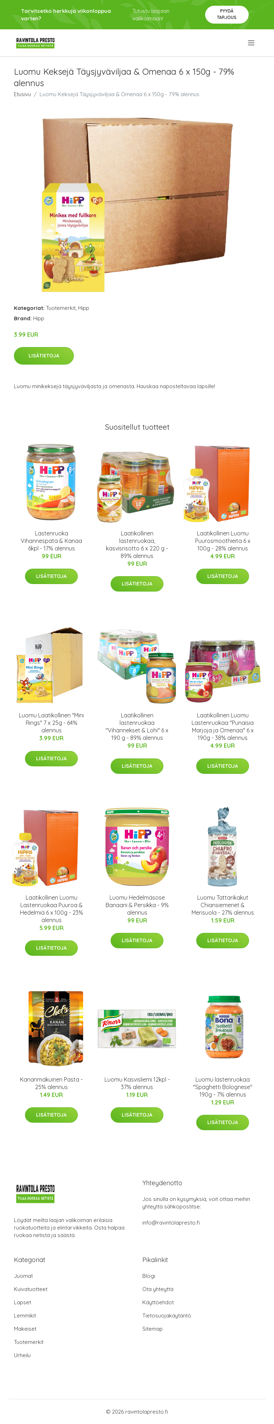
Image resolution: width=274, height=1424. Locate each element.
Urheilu (22, 1355)
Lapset (22, 1302)
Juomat (23, 1275)
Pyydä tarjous (227, 14)
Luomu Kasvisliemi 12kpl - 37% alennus (137, 1083)
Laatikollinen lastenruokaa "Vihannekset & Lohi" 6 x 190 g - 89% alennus (137, 726)
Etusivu (22, 94)
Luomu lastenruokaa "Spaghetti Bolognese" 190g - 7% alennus (222, 1087)
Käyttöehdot (158, 1302)
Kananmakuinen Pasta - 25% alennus (51, 1083)
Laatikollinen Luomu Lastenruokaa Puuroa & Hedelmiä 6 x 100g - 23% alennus (51, 909)
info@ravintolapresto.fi (171, 1222)
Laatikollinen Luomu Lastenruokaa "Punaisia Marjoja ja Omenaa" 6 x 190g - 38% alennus (223, 726)
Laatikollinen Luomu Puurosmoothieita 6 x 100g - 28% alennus (222, 541)
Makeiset (25, 1328)
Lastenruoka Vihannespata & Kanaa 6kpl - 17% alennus (51, 541)
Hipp (83, 308)
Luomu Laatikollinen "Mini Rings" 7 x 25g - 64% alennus (51, 723)
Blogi (148, 1275)
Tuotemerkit (61, 308)
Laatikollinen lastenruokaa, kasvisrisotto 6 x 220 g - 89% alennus (137, 544)
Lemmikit (25, 1315)
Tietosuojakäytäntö (166, 1315)
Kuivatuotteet (30, 1289)
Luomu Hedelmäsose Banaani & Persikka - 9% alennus (137, 905)
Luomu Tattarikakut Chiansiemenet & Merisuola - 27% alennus (223, 905)
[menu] (251, 43)
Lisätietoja (44, 355)
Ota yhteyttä (157, 1289)
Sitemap (152, 1328)
